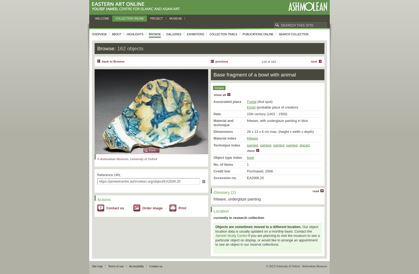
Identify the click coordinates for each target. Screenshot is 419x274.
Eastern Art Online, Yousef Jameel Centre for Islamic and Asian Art (137, 6)
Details (219, 88)
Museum (175, 18)
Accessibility (136, 266)
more (251, 150)
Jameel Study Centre (231, 236)
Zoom (152, 150)
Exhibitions (195, 34)
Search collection (293, 34)
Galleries (173, 34)
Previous (221, 61)
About (116, 34)
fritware (252, 138)
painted (252, 145)
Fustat (252, 102)
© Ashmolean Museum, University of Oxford (127, 159)
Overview (99, 34)
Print (182, 208)
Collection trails (223, 34)
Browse (155, 34)
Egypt (251, 107)
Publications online (258, 34)
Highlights (135, 34)
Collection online (129, 18)
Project (156, 18)
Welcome (102, 18)
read (316, 191)
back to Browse (113, 61)
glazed (304, 145)
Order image (152, 208)
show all (220, 95)
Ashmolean (307, 6)
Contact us (115, 208)
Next (314, 61)
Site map (97, 266)
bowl (250, 158)
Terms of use (116, 266)
